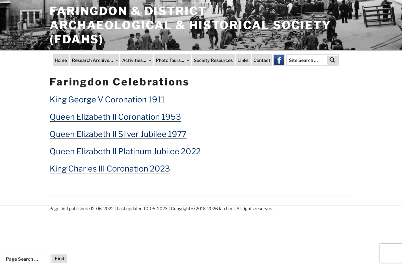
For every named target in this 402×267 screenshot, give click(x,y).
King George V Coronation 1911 (107, 99)
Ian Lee (226, 208)
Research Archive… (95, 60)
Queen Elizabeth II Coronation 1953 (115, 117)
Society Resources (213, 60)
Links (242, 60)
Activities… (137, 60)
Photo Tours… (173, 60)
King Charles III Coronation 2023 (110, 168)
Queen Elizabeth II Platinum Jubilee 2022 (125, 151)
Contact (261, 60)
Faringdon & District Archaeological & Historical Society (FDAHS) (190, 25)
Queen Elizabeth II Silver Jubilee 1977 (118, 134)
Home (61, 60)
